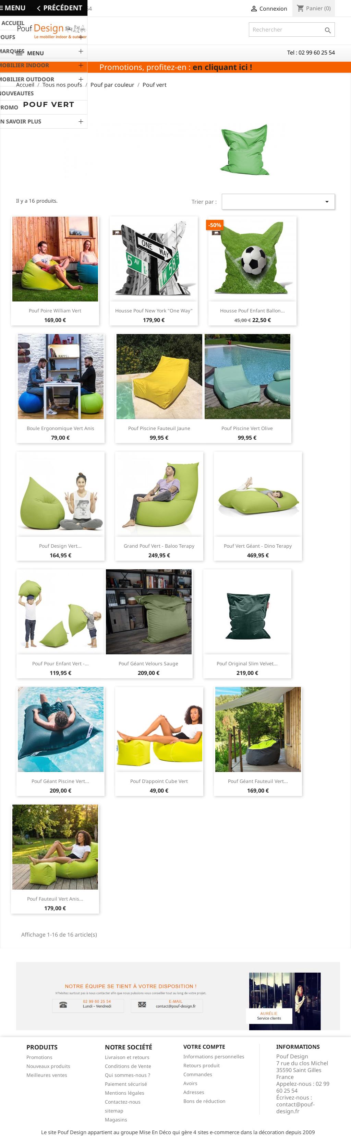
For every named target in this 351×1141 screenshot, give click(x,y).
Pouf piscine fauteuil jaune (159, 428)
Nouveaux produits (48, 1066)
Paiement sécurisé (126, 1084)
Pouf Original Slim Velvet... (247, 663)
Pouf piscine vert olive (247, 428)
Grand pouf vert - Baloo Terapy (159, 546)
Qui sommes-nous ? (127, 1075)
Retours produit (201, 1065)
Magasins (116, 1119)
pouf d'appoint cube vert (159, 781)
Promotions (39, 1057)
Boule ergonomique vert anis (60, 428)
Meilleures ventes (46, 1075)
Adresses (193, 1092)
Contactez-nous (123, 1101)
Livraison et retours (127, 1057)
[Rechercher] (292, 29)
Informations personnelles (213, 1056)
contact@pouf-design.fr (295, 1108)
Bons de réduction (204, 1101)
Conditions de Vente (128, 1066)
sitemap (114, 1110)
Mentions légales (124, 1093)
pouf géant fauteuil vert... (258, 781)
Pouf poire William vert (55, 310)
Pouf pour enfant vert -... (60, 663)
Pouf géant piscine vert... (60, 781)
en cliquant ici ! (222, 67)
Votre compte (204, 1046)
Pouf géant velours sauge (148, 663)
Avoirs (190, 1083)
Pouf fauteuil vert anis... (55, 898)
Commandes (197, 1074)
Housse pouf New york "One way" (154, 310)
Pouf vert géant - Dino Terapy (258, 546)
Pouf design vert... (60, 546)
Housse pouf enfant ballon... (252, 310)
